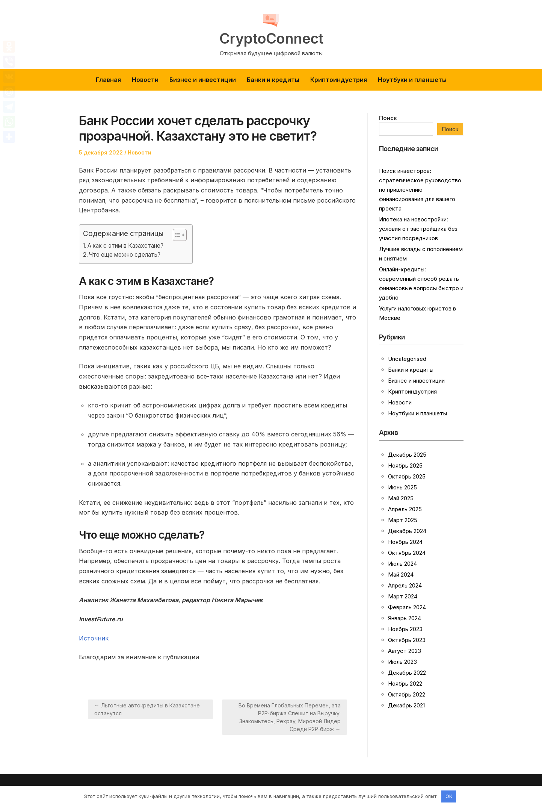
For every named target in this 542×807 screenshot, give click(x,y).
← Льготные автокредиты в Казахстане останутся (147, 709)
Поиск (388, 117)
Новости (145, 79)
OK (448, 796)
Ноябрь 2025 (405, 465)
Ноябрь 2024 (405, 541)
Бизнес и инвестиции (202, 79)
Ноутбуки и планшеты (412, 79)
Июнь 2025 (402, 487)
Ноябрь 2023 (405, 629)
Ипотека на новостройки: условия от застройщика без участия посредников (418, 229)
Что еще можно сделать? (124, 254)
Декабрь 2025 (407, 454)
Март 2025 (402, 520)
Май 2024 (401, 574)
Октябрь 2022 (406, 694)
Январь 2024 (404, 618)
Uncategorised (407, 358)
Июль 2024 (402, 563)
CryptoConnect (271, 38)
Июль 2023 (402, 661)
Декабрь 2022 (407, 672)
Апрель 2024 (405, 585)
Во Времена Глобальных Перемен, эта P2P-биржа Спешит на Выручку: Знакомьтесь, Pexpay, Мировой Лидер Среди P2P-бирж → (290, 717)
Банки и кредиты (273, 79)
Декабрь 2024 (407, 530)
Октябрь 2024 (407, 552)
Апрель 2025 (405, 509)
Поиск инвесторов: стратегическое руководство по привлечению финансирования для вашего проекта (420, 189)
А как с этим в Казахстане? (125, 245)
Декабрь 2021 (406, 705)
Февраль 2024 (407, 607)
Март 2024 (402, 596)
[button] (176, 235)
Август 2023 (404, 650)
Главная (108, 79)
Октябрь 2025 (407, 476)
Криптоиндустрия (338, 79)
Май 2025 (401, 498)
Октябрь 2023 (407, 639)
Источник (94, 638)
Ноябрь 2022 (405, 683)
